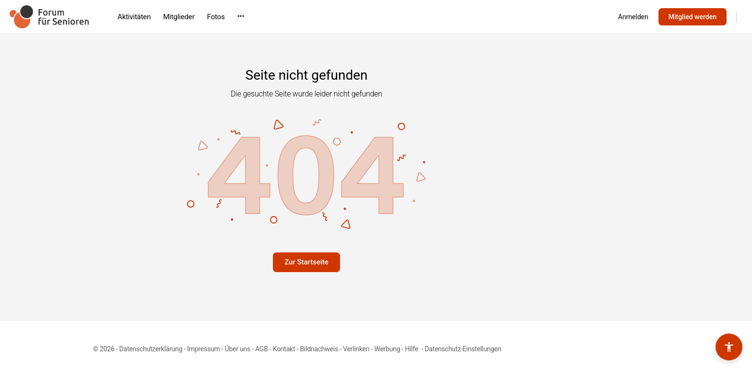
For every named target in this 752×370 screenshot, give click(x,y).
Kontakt (284, 349)
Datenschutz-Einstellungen (462, 349)
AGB (261, 349)
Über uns (237, 349)
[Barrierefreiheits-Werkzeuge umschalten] (729, 347)
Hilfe (412, 349)
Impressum (203, 349)
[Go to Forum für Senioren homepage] (49, 16)
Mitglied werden (693, 17)
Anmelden (633, 17)
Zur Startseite (306, 262)
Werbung (387, 349)
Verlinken (356, 349)
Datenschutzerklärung (150, 349)
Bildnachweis (319, 349)
